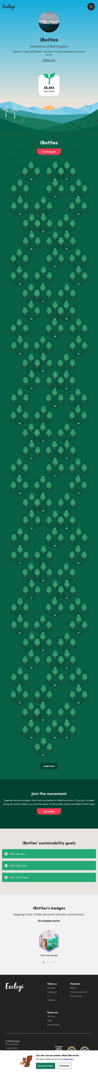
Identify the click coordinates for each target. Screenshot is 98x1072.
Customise (64, 1065)
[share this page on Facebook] (95, 36)
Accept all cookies (45, 1065)
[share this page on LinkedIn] (95, 47)
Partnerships (76, 996)
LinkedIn (51, 988)
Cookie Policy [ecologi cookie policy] (12, 1048)
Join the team (53, 1024)
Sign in (73, 988)
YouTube (51, 1000)
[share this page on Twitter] (95, 42)
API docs (51, 1016)
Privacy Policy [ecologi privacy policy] (12, 1044)
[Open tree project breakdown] (49, 85)
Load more (49, 766)
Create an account (78, 992)
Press (49, 1020)
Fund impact (49, 151)
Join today (49, 811)
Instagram (52, 992)
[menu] (91, 6)
